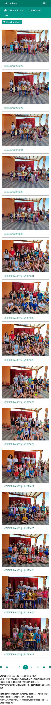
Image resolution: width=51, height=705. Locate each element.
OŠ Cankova (10, 3)
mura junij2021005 (13, 66)
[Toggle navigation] (44, 3)
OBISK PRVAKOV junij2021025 (19, 528)
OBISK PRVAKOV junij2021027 (19, 486)
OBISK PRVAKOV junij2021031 (19, 276)
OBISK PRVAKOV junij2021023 (19, 612)
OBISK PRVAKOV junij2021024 (19, 570)
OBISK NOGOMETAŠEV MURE (39, 10)
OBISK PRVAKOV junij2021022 (19, 654)
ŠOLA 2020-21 (18, 10)
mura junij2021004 (13, 150)
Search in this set (12, 22)
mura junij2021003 (13, 108)
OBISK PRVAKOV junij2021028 (19, 444)
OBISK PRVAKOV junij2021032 (19, 318)
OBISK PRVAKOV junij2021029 (19, 402)
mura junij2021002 (13, 192)
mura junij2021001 (13, 234)
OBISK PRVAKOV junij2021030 (19, 360)
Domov (5, 10)
